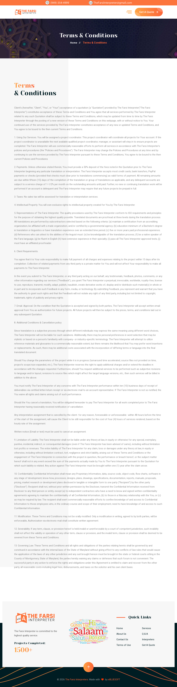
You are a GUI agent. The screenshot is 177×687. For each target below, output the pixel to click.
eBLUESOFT (114, 679)
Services (146, 628)
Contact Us (122, 639)
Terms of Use (123, 645)
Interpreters (148, 639)
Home (76, 42)
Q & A (145, 633)
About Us (121, 633)
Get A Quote (148, 12)
